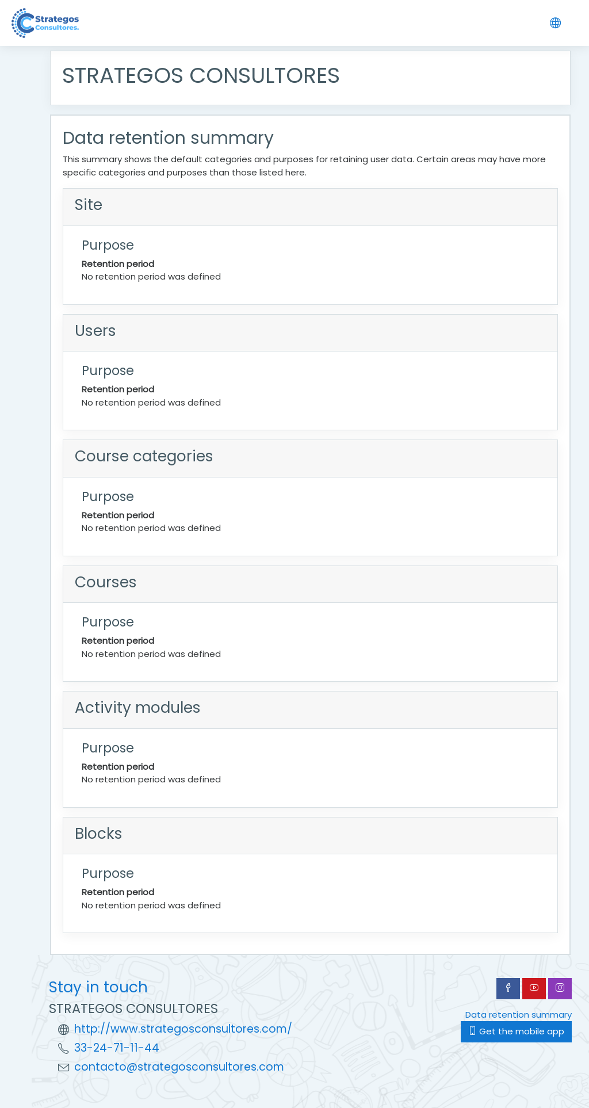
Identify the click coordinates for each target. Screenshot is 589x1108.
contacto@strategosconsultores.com (179, 1067)
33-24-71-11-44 (116, 1048)
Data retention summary (518, 1014)
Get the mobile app (516, 1031)
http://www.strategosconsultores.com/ (183, 1029)
